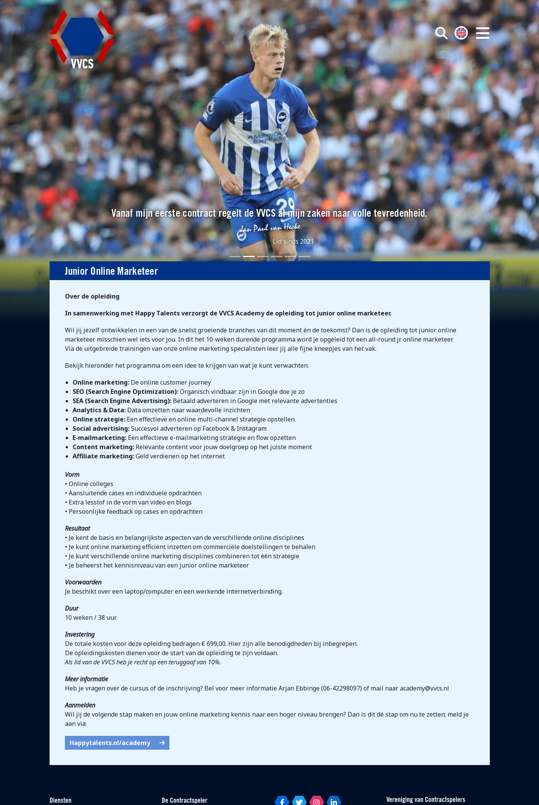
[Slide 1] (235, 256)
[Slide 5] (290, 256)
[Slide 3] (263, 256)
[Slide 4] (276, 256)
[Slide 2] (249, 256)
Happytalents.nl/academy (117, 743)
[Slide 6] (304, 256)
